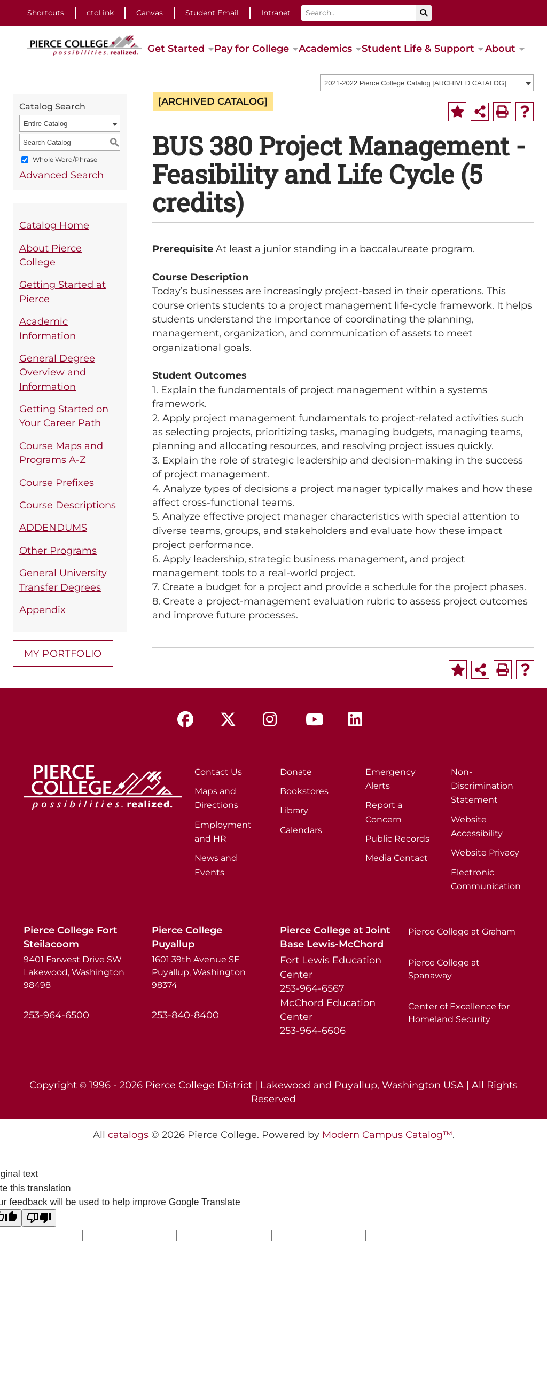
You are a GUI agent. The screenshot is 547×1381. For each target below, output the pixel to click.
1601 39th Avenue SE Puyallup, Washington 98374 (199, 972)
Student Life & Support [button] (418, 48)
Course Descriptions (67, 505)
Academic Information (47, 328)
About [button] (500, 48)
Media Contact (396, 858)
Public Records (397, 839)
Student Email (212, 13)
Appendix (42, 609)
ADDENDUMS (53, 527)
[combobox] (427, 82)
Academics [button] (325, 48)
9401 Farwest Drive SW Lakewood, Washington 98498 (74, 972)
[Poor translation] (39, 1218)
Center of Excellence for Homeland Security (459, 1012)
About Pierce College (50, 255)
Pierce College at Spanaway (444, 969)
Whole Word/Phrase (65, 160)
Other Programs (58, 550)
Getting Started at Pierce (62, 291)
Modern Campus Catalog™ (387, 1134)
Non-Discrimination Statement (482, 786)
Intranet (276, 13)
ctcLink (100, 13)
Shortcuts (45, 13)
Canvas (149, 13)
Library (294, 810)
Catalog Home (54, 225)
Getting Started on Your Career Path (63, 415)
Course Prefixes (56, 482)
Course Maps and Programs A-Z (61, 452)
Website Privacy (485, 853)
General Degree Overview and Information (57, 372)
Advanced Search (61, 175)
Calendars (301, 830)
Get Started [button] (176, 48)
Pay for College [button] (251, 48)
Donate (296, 772)
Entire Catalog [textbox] (45, 124)
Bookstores (304, 791)
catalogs (128, 1134)
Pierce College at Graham (461, 932)
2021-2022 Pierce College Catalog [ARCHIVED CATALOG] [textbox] (415, 83)
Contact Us (218, 772)
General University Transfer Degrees (63, 579)
